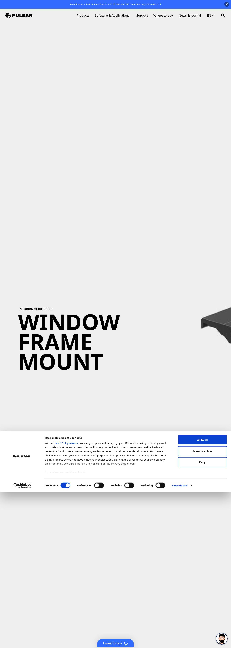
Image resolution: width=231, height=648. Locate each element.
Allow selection (202, 606)
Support (142, 15)
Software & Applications (112, 15)
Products (83, 15)
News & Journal (190, 15)
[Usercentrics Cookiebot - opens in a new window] (22, 641)
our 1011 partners (66, 599)
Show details (180, 641)
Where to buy (163, 15)
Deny (202, 618)
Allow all (202, 595)
